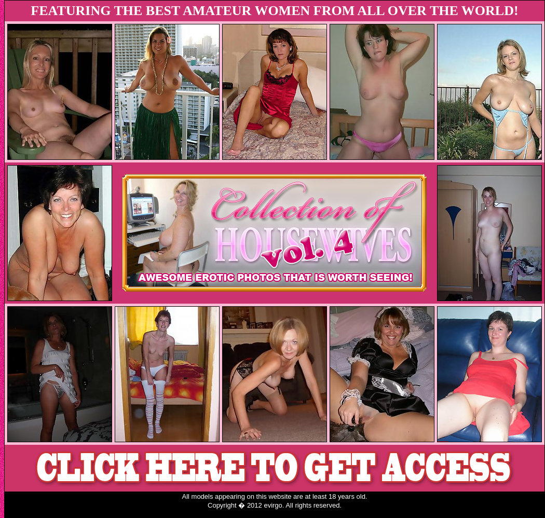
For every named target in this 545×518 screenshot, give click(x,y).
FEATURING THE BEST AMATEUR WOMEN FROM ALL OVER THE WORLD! (274, 10)
